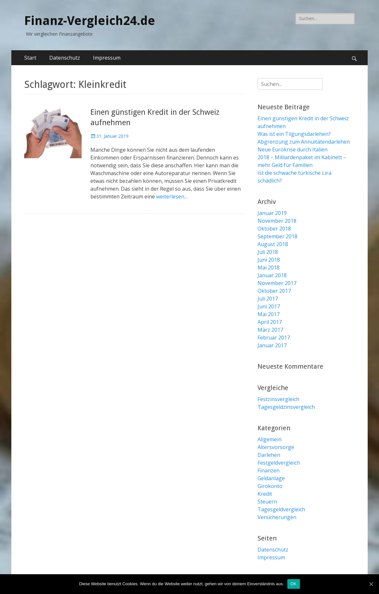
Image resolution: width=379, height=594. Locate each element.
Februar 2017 (274, 337)
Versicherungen (277, 517)
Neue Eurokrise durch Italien (292, 149)
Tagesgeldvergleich (281, 509)
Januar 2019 (272, 213)
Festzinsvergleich (278, 399)
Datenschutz (64, 57)
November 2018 (277, 220)
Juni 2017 (269, 306)
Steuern (267, 501)
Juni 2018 (269, 259)
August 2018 (273, 244)
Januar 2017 (272, 345)
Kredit (265, 493)
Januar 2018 (272, 275)
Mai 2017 (269, 314)
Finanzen (269, 470)
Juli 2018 (268, 251)
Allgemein (269, 439)
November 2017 (277, 283)
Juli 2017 (268, 298)
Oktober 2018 (274, 228)
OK (294, 583)
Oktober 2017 (274, 290)
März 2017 (270, 329)
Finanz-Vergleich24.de (89, 21)
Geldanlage (271, 478)
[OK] (371, 584)
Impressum (107, 57)
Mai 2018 (269, 267)
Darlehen (269, 454)
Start (30, 57)
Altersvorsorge (276, 447)
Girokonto (270, 486)
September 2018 (277, 236)
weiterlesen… (172, 196)
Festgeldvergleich (279, 462)
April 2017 (270, 322)
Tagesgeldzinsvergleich (286, 406)
